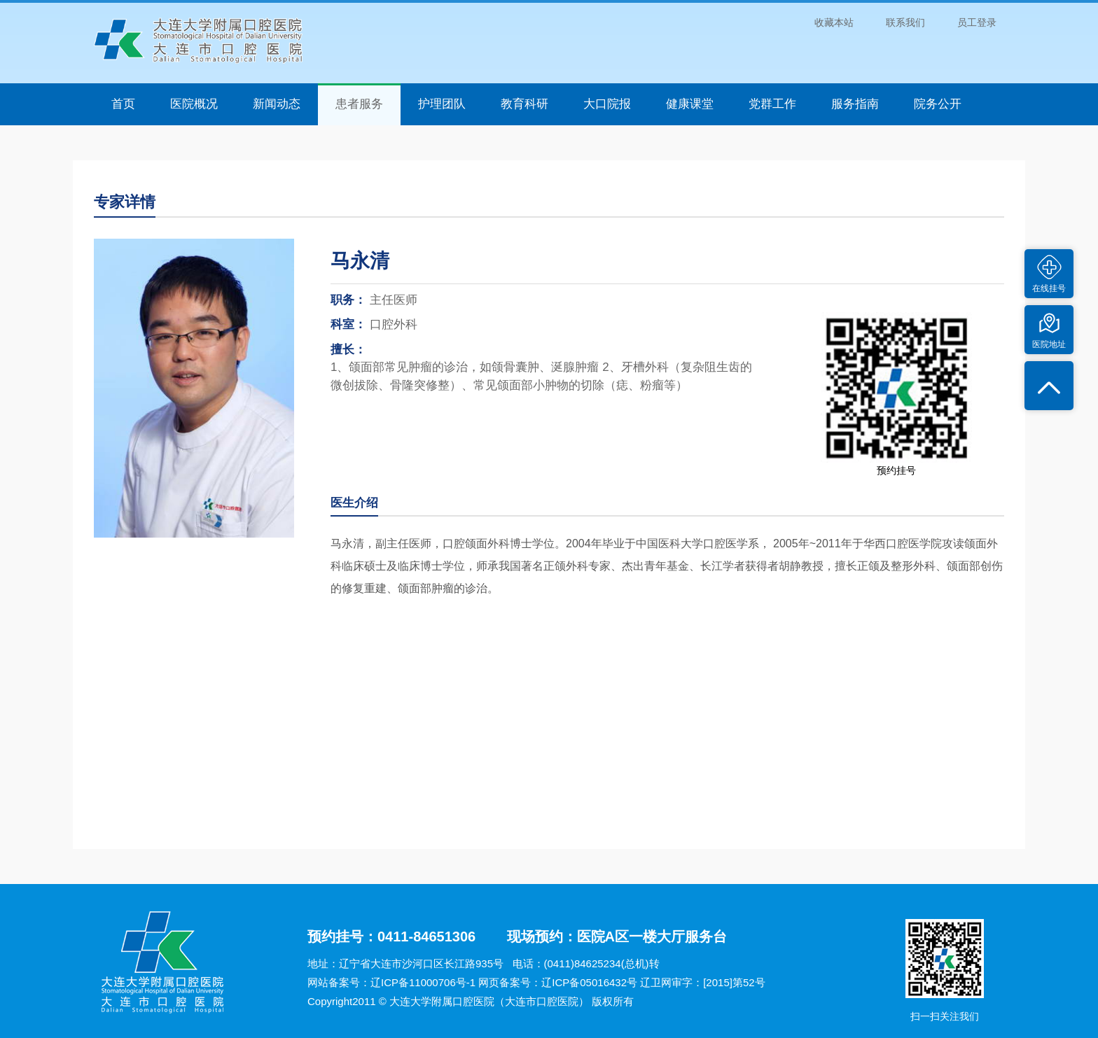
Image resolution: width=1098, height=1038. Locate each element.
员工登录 (976, 22)
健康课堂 (690, 104)
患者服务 (359, 104)
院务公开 (937, 104)
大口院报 (607, 104)
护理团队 (442, 104)
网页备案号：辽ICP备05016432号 (557, 982)
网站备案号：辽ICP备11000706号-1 (391, 982)
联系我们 (905, 22)
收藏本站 (834, 22)
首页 (123, 104)
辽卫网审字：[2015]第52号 (702, 982)
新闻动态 (276, 104)
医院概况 (194, 104)
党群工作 (772, 104)
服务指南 (855, 104)
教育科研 (524, 104)
